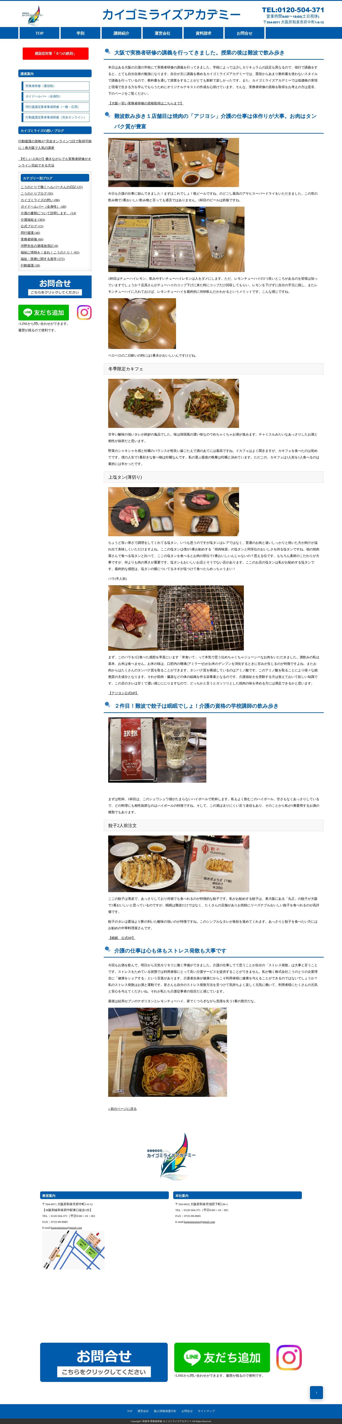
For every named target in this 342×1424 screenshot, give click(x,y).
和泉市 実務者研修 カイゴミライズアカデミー (167, 1421)
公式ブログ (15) (32, 226)
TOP (40, 33)
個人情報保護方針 (165, 1411)
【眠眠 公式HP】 (121, 938)
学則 (80, 33)
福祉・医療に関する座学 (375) (43, 259)
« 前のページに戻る (122, 1109)
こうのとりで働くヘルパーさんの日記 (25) (52, 187)
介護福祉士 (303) (33, 219)
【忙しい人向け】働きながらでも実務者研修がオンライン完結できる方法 (54, 162)
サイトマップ (206, 1411)
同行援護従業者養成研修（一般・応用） (53, 107)
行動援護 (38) (30, 265)
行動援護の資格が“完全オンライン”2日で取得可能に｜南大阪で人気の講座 (55, 145)
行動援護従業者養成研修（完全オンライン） (56, 117)
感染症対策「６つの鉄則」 (56, 53)
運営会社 (162, 33)
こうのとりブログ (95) (37, 193)
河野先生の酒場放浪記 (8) (39, 246)
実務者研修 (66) (32, 239)
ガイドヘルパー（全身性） (44, 96)
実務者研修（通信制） (41, 86)
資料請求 (203, 33)
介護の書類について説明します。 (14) (48, 213)
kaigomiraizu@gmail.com (66, 1227)
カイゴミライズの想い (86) (40, 200)
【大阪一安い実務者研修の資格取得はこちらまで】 (145, 103)
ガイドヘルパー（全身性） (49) (43, 206)
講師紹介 (121, 33)
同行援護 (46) (30, 233)
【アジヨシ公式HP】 (123, 693)
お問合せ (244, 33)
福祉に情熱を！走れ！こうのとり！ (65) (50, 252)
